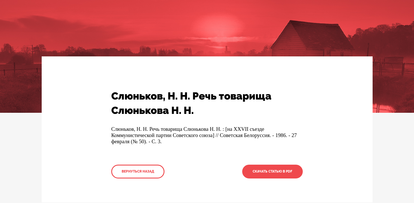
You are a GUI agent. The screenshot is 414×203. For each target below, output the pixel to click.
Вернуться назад (138, 171)
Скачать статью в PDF (272, 171)
